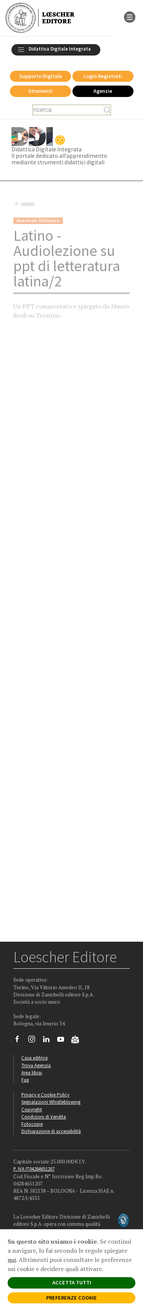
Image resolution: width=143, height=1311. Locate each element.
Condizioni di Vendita (43, 1117)
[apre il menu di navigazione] (129, 16)
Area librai (31, 1072)
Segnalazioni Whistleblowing (50, 1102)
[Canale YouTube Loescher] (63, 1041)
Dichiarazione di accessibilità (51, 1131)
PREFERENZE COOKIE (71, 1297)
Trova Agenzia (36, 1065)
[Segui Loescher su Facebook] (20, 1041)
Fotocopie (32, 1124)
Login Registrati (103, 76)
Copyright (31, 1109)
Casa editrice (34, 1058)
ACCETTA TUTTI (71, 1282)
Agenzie (102, 90)
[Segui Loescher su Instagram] (34, 1041)
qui (12, 1259)
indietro (24, 204)
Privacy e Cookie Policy (45, 1095)
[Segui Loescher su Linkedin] (49, 1041)
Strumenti (40, 90)
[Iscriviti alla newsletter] (78, 1041)
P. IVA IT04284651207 (34, 1169)
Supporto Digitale (40, 76)
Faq (25, 1080)
